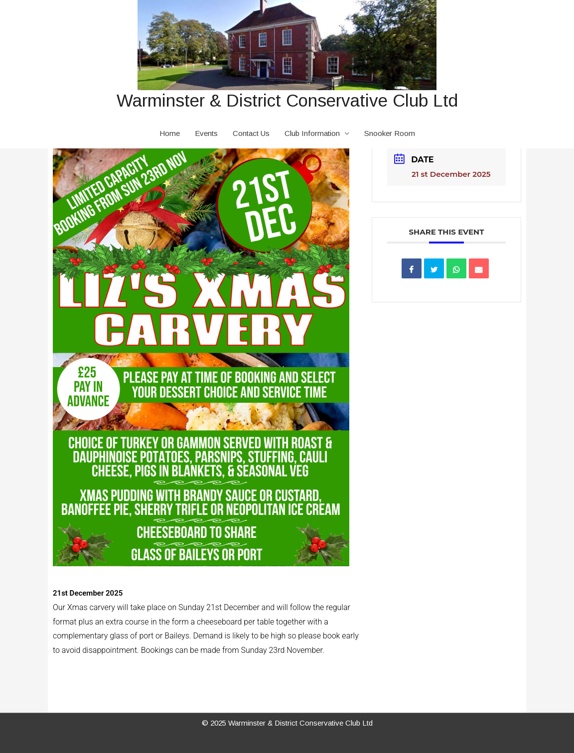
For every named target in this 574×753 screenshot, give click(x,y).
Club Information (312, 133)
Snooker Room (389, 133)
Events (206, 133)
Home (169, 133)
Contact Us (251, 133)
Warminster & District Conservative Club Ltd (287, 100)
